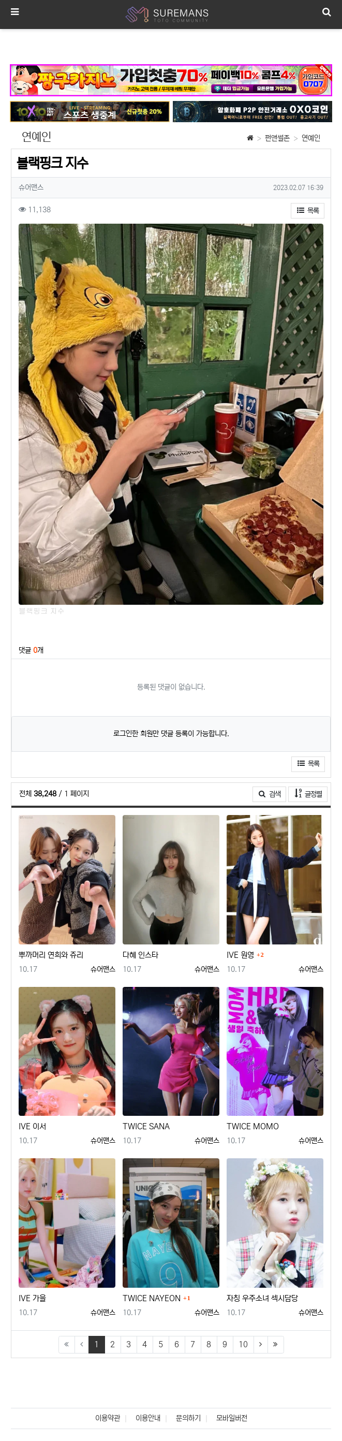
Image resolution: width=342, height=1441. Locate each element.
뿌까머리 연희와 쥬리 (51, 955)
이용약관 (107, 1418)
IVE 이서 (32, 1126)
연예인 (311, 138)
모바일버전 (231, 1418)
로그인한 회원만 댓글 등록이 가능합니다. (171, 734)
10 (243, 1344)
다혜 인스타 (140, 955)
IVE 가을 (32, 1298)
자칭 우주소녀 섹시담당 (262, 1298)
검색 (269, 794)
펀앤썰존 (277, 138)
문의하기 (188, 1418)
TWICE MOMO (253, 1126)
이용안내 (148, 1418)
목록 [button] (308, 211)
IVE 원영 (240, 955)
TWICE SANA (146, 1126)
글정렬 (311, 793)
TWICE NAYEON (152, 1298)
